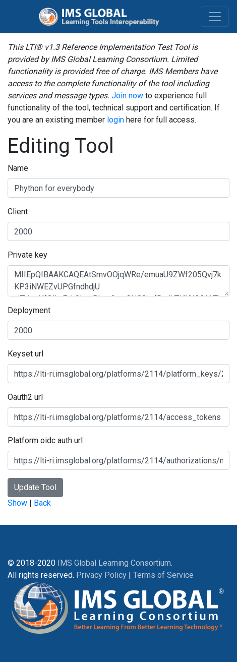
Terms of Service (163, 575)
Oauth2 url (25, 397)
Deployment (29, 310)
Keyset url (25, 353)
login (115, 120)
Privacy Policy (101, 575)
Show (17, 503)
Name (18, 168)
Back (42, 503)
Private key (27, 255)
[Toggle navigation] (215, 17)
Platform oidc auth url (45, 440)
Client (18, 211)
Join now (127, 95)
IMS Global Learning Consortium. (114, 563)
